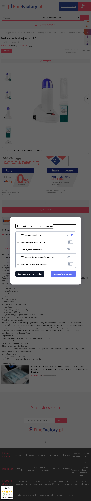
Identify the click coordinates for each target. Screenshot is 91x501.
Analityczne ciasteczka (31, 249)
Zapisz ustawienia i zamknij (30, 273)
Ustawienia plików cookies (34, 226)
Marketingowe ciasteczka (33, 242)
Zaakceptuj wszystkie (63, 273)
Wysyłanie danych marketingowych (37, 257)
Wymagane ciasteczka (31, 235)
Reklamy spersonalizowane (34, 264)
